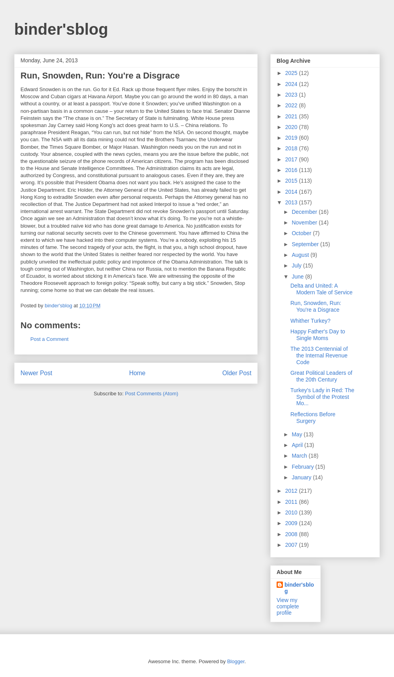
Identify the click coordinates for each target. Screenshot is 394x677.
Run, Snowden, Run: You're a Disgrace (315, 306)
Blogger (235, 661)
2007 (292, 545)
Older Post (236, 373)
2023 (292, 95)
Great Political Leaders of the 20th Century (321, 376)
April (298, 445)
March (300, 456)
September (306, 244)
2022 (292, 105)
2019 (292, 138)
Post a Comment (49, 339)
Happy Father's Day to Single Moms (317, 334)
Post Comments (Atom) (151, 393)
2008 (292, 534)
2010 (292, 512)
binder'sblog (61, 29)
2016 (292, 170)
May (297, 434)
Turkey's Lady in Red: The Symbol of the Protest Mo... (322, 397)
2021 (292, 116)
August (301, 255)
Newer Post (36, 373)
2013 (292, 202)
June (298, 276)
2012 (292, 491)
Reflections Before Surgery (312, 417)
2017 (292, 159)
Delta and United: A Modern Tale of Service (321, 288)
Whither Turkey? (310, 321)
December (305, 212)
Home (137, 373)
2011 (292, 502)
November (305, 222)
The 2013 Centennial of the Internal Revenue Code (319, 355)
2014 (292, 192)
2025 (292, 73)
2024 (292, 84)
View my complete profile (288, 606)
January (302, 477)
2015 (292, 181)
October (302, 233)
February (303, 467)
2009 (292, 523)
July (297, 265)
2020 (292, 127)
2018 (292, 148)
